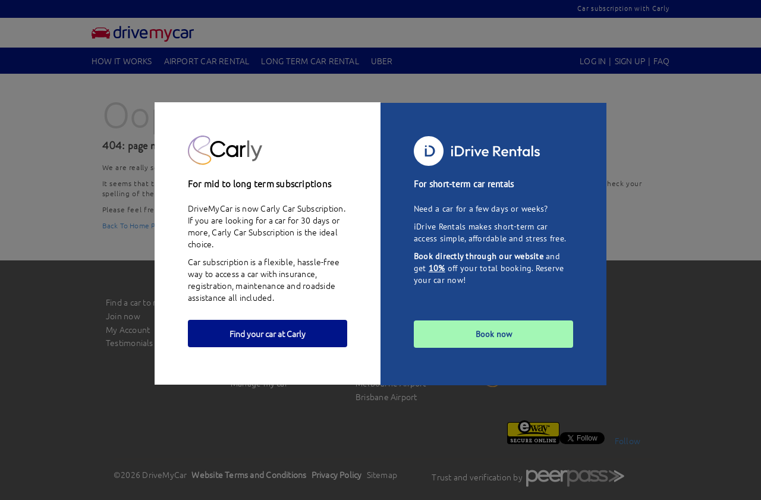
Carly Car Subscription (253, 232)
